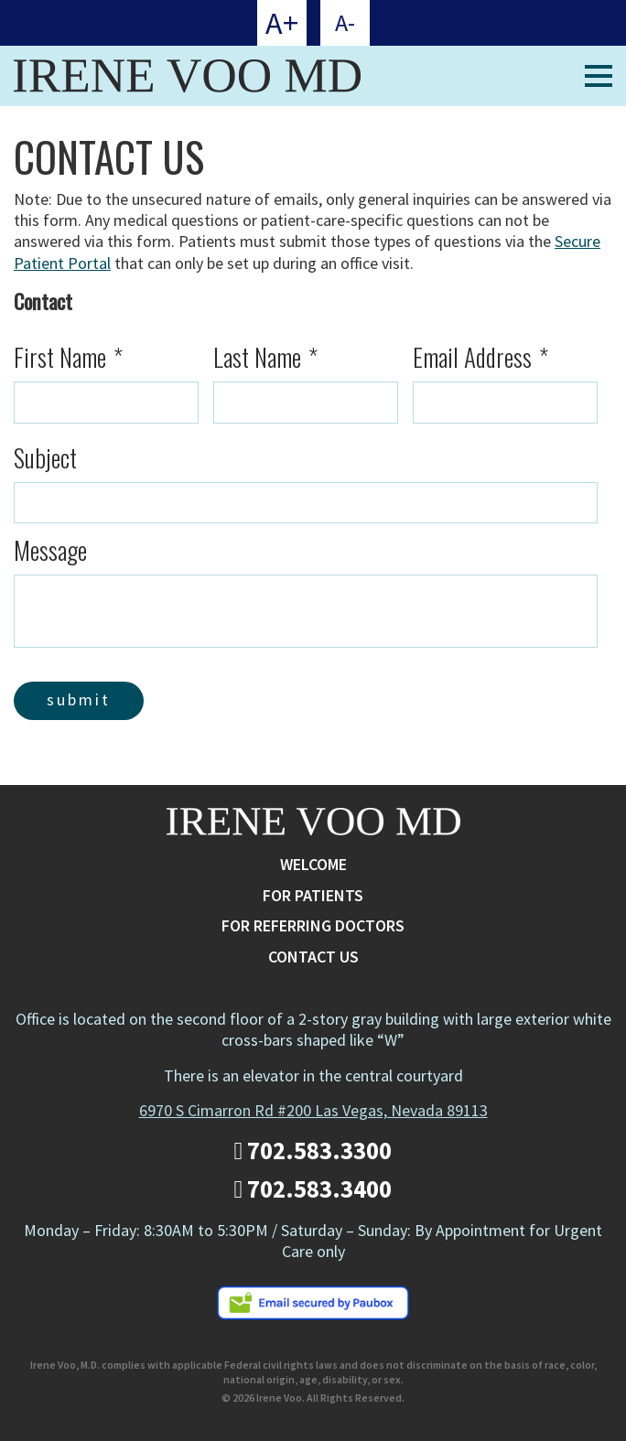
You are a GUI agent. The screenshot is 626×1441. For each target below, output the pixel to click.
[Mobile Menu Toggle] (598, 75)
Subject (45, 458)
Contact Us (313, 956)
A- (345, 22)
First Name (68, 357)
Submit (79, 699)
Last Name (265, 357)
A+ (281, 23)
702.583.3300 (313, 1150)
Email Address (480, 357)
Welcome (313, 864)
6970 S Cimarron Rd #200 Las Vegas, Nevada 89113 (313, 1110)
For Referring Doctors (313, 925)
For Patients (313, 895)
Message (50, 550)
